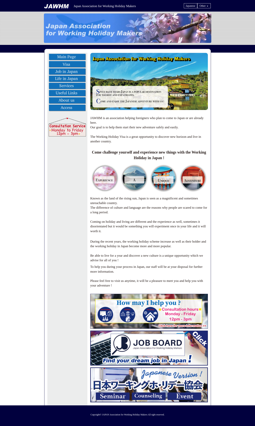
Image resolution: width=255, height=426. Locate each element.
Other (204, 5)
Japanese (190, 5)
